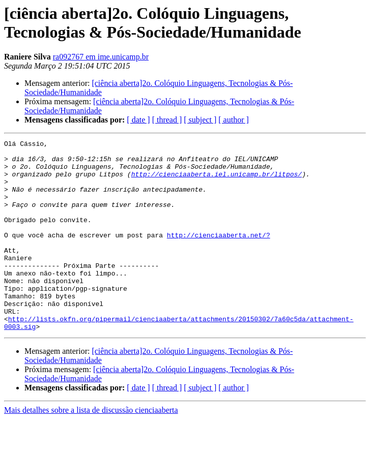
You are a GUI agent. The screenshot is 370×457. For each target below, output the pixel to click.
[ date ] (138, 119)
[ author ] (233, 119)
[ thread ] (167, 119)
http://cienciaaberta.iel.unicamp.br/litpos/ (216, 181)
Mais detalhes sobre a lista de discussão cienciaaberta (91, 448)
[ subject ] (200, 119)
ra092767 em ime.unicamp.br (101, 56)
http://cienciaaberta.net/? (218, 254)
